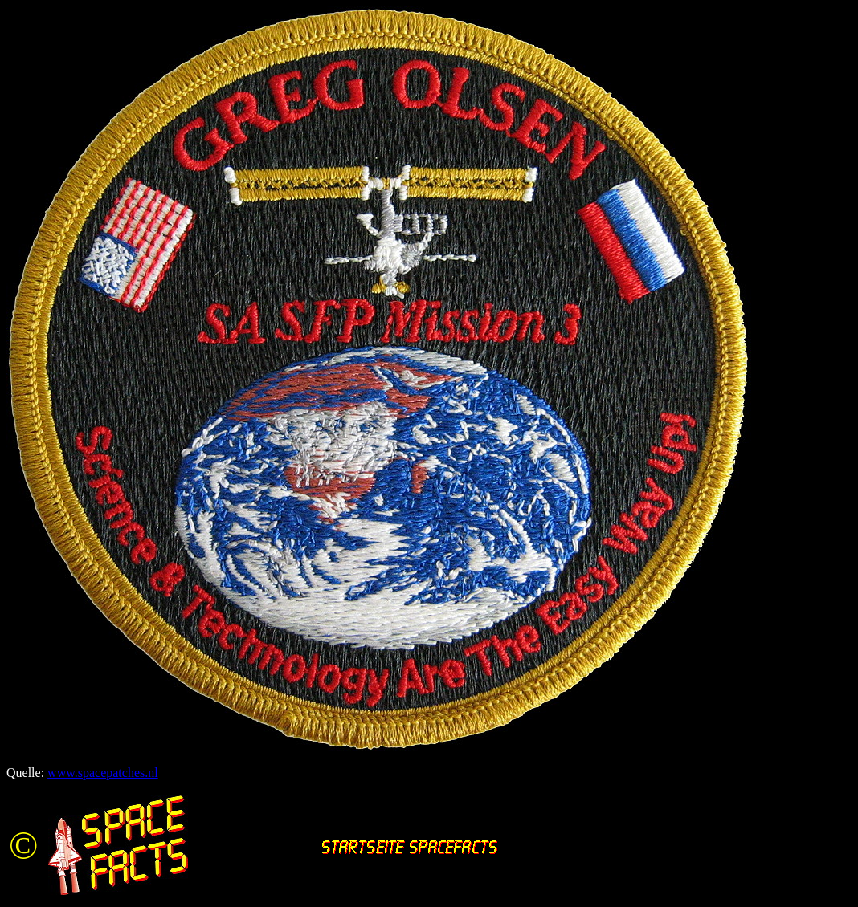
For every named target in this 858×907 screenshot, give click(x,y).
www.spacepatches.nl (102, 772)
